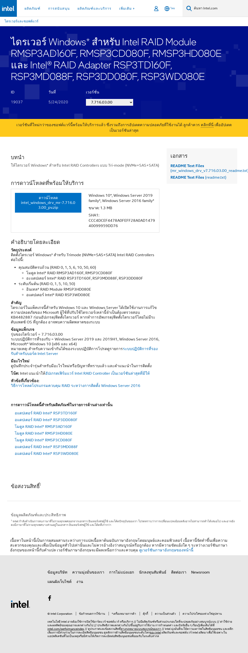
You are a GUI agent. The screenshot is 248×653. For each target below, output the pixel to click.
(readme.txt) (198, 177)
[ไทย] (169, 8)
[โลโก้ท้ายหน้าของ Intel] (20, 603)
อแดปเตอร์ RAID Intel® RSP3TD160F (46, 413)
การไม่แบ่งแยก (121, 572)
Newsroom (200, 572)
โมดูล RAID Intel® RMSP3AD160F (43, 426)
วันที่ (52, 92)
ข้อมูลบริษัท (57, 572)
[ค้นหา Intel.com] (220, 8)
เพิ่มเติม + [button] (127, 8)
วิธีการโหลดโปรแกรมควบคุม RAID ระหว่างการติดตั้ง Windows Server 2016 (75, 385)
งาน (79, 581)
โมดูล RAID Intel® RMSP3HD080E (43, 433)
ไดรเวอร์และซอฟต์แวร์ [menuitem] (22, 21)
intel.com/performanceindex (65, 629)
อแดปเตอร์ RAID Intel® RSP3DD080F (46, 420)
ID (12, 92)
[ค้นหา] (189, 8)
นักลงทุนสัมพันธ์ (152, 572)
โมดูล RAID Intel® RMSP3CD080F (43, 440)
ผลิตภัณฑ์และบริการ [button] (94, 8)
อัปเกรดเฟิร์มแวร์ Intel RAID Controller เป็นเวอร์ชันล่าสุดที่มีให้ (97, 373)
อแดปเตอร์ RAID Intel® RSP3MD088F (46, 446)
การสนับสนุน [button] (59, 8)
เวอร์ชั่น (92, 92)
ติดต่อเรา (178, 572)
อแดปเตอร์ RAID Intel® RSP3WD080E (46, 453)
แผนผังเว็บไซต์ (59, 581)
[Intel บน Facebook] (50, 599)
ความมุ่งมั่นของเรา (88, 572)
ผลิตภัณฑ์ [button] (32, 8)
